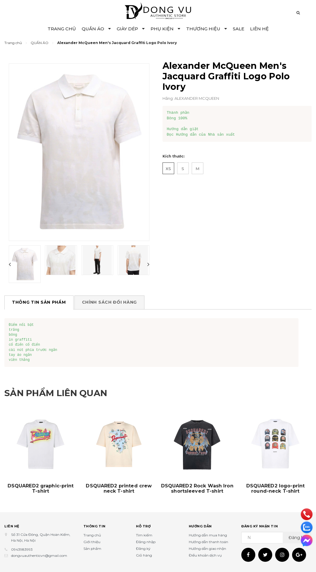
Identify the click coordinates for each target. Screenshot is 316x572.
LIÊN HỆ (259, 29)
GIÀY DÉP (131, 29)
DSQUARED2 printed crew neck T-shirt (119, 488)
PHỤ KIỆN (165, 29)
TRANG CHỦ (62, 29)
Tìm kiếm (144, 535)
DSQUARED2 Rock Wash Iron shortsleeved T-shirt (197, 488)
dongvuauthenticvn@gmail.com (39, 555)
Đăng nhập (146, 542)
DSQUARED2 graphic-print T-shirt (41, 488)
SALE (238, 29)
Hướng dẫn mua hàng (208, 535)
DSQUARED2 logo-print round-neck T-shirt (275, 488)
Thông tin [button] (94, 526)
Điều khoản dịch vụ (205, 555)
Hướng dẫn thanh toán (208, 542)
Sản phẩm (92, 548)
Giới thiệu (91, 542)
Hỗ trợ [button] (143, 526)
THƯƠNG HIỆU (206, 29)
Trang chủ (92, 535)
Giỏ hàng (144, 555)
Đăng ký (143, 548)
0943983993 (22, 549)
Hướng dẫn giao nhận (207, 548)
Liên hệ (11, 526)
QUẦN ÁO (96, 29)
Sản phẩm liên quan (55, 393)
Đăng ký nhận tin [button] (259, 526)
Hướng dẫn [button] (200, 526)
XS (168, 168)
